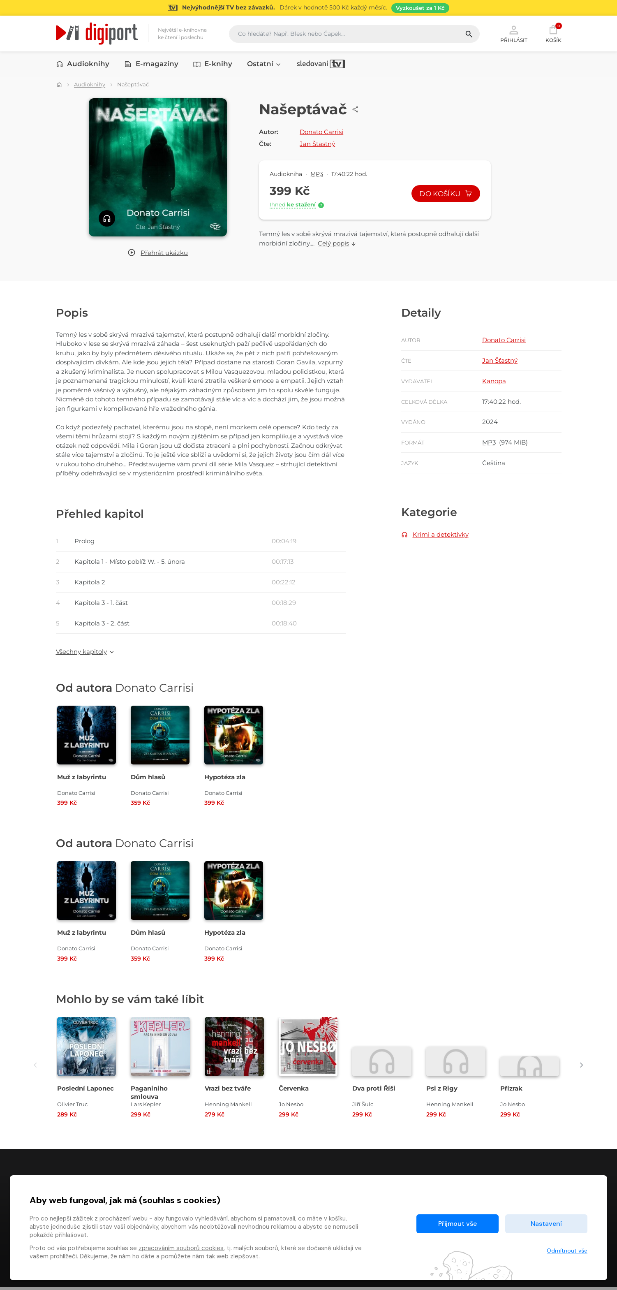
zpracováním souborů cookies (181, 1248)
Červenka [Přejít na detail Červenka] (294, 1091)
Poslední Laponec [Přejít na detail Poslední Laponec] (85, 1091)
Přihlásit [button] (513, 33)
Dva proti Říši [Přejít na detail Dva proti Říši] (373, 1091)
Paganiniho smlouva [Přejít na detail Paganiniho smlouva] (149, 1095)
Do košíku (445, 194)
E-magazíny (151, 64)
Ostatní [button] (264, 64)
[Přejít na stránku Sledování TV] (308, 8)
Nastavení (546, 1223)
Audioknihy (83, 64)
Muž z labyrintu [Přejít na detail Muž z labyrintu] (81, 780)
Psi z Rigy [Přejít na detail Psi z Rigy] (442, 1091)
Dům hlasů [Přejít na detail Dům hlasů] (148, 780)
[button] (157, 253)
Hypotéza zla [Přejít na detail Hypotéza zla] (224, 780)
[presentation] (32, 1068)
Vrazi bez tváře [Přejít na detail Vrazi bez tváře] (228, 1091)
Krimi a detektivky (441, 537)
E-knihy (213, 64)
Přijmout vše (457, 1223)
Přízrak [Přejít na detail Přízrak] (511, 1091)
